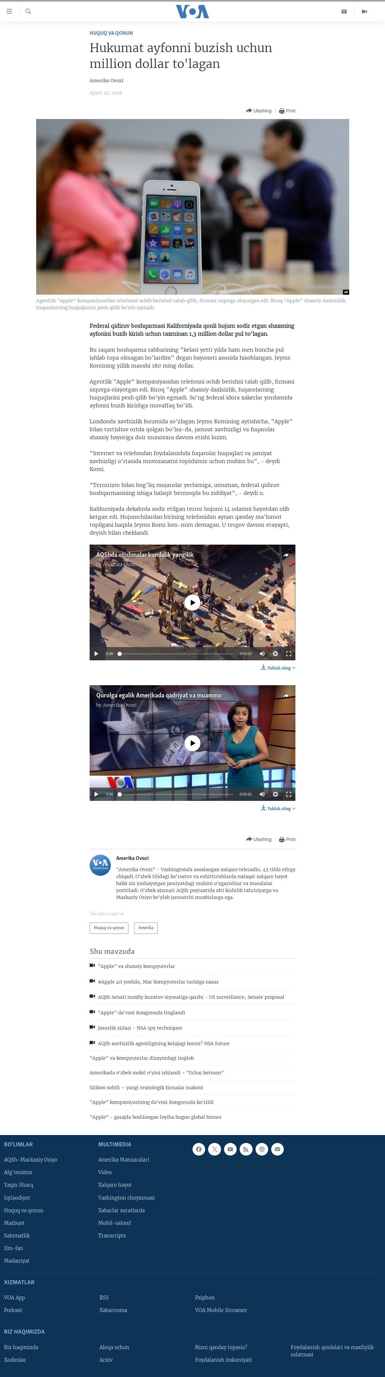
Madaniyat (17, 1261)
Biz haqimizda (21, 1347)
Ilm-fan (13, 1248)
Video (105, 1173)
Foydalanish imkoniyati (223, 1360)
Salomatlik (17, 1236)
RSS (104, 1298)
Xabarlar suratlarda (121, 1211)
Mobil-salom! (114, 1223)
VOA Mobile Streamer (221, 1310)
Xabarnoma (113, 1310)
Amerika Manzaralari (123, 1160)
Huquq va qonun (111, 33)
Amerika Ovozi (120, 565)
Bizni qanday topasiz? (221, 1347)
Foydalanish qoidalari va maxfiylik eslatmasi (332, 1351)
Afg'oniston (18, 1173)
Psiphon (205, 1298)
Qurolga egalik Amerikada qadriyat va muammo (158, 695)
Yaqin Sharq (18, 1185)
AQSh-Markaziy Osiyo (30, 1160)
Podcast (13, 1310)
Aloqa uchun (114, 1347)
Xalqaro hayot (115, 1185)
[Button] (258, 111)
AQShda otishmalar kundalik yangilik (144, 555)
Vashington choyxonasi (126, 1198)
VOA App (14, 1298)
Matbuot (14, 1223)
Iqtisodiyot (17, 1198)
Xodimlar (15, 1360)
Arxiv (106, 1360)
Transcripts (112, 1236)
